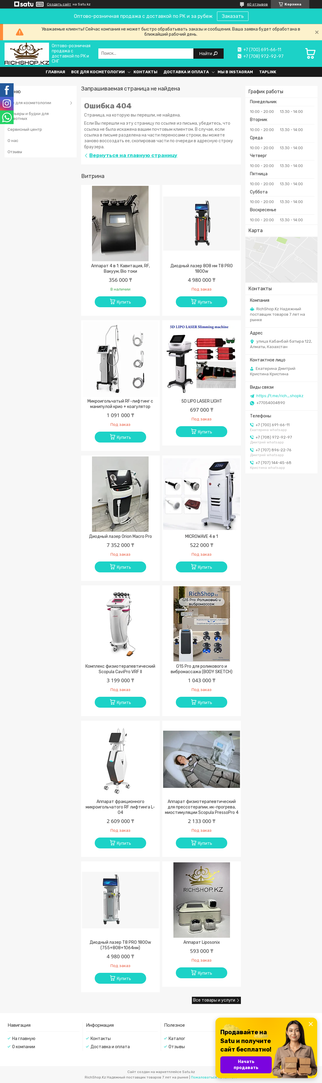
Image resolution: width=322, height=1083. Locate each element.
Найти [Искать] (206, 53)
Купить (124, 302)
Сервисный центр (25, 129)
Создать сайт (59, 4)
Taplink (267, 72)
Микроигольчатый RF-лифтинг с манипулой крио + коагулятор (120, 404)
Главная (55, 72)
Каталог (177, 1038)
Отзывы (15, 152)
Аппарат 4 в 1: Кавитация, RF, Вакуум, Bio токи (120, 268)
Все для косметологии (98, 72)
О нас (13, 140)
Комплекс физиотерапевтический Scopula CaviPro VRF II (120, 669)
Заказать (233, 16)
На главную (23, 1038)
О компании (23, 1046)
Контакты (145, 72)
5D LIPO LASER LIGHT (201, 401)
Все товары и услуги (214, 1000)
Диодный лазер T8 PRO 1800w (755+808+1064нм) (120, 945)
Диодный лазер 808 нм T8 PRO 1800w (201, 268)
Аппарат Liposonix (201, 942)
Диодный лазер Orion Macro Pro (120, 536)
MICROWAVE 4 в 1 (201, 536)
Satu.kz (188, 1072)
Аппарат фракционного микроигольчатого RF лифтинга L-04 (120, 807)
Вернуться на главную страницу (133, 155)
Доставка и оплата (186, 72)
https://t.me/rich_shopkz (280, 395)
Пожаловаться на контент (214, 1077)
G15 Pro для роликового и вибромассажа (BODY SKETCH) (201, 669)
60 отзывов (257, 4)
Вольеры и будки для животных (28, 116)
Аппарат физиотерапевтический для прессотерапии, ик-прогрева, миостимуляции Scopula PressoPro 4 (201, 807)
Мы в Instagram (235, 72)
